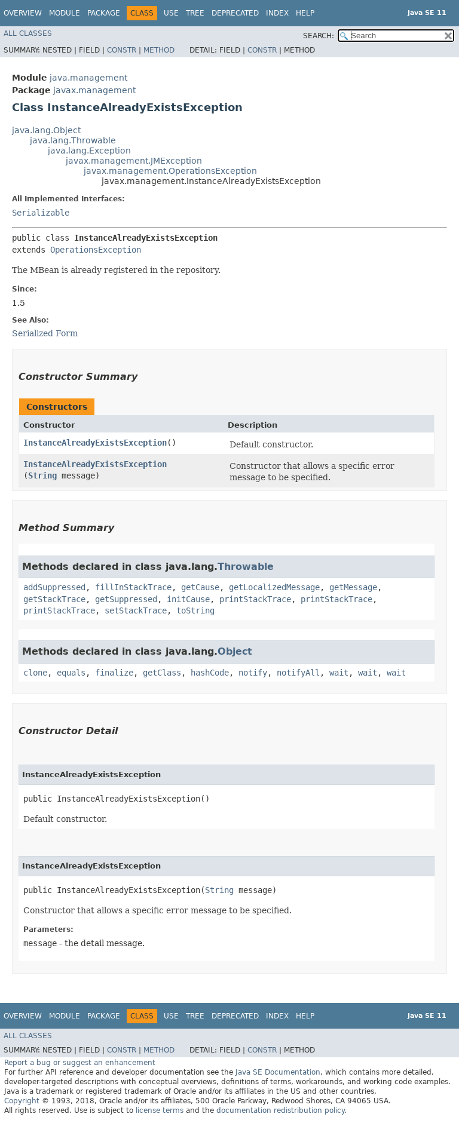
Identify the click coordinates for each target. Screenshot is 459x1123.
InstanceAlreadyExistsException (95, 442)
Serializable (40, 212)
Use (171, 13)
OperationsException (95, 249)
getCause (200, 587)
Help (305, 13)
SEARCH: (318, 36)
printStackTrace (255, 599)
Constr (121, 50)
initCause (188, 599)
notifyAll (298, 672)
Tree (195, 13)
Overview (23, 13)
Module (64, 13)
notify (252, 672)
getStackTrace (54, 599)
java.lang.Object (46, 130)
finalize (114, 672)
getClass (162, 672)
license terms (159, 1110)
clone (35, 672)
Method (159, 50)
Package (103, 13)
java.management (88, 77)
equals (71, 672)
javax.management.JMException (134, 160)
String (42, 475)
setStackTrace (136, 610)
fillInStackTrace (133, 587)
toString (195, 610)
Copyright (21, 1101)
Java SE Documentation (277, 1072)
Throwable (246, 566)
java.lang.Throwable (73, 140)
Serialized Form (45, 333)
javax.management (94, 90)
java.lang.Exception (89, 150)
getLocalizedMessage (274, 587)
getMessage (353, 587)
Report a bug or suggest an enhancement (79, 1062)
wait (338, 672)
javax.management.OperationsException (170, 171)
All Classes (28, 33)
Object (235, 651)
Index (277, 13)
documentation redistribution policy (280, 1110)
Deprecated (235, 13)
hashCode (210, 672)
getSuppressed (126, 599)
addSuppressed (54, 587)
